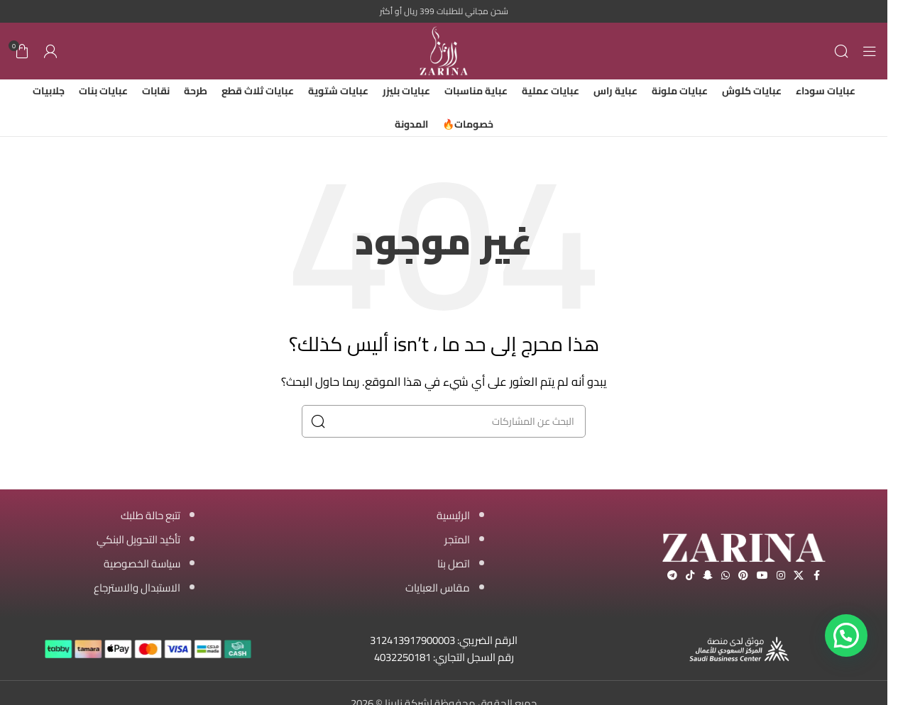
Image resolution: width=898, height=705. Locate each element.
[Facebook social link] (816, 575)
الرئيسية (453, 515)
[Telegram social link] (672, 575)
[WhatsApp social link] (725, 575)
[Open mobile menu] (869, 51)
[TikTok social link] (690, 575)
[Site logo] (444, 50)
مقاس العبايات (437, 587)
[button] (846, 635)
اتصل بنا (453, 563)
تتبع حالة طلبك (150, 515)
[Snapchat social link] (708, 575)
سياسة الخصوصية (142, 563)
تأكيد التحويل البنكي (138, 539)
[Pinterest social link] (743, 575)
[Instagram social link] (780, 575)
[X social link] (798, 575)
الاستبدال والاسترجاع (137, 587)
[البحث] (841, 51)
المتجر (457, 539)
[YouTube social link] (762, 575)
